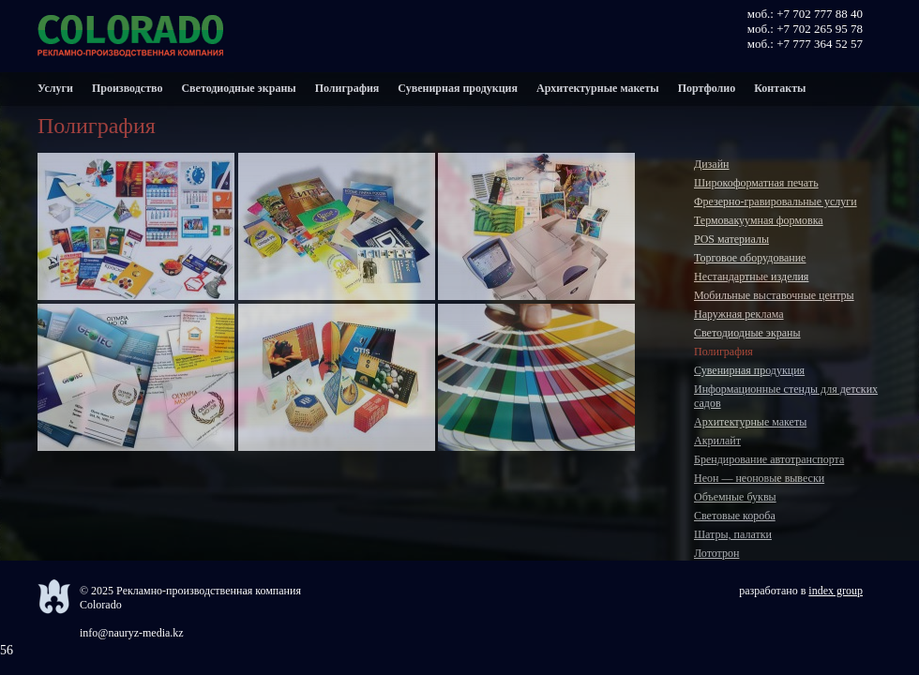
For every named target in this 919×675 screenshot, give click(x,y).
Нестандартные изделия (751, 276)
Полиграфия (347, 88)
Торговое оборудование (750, 257)
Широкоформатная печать (756, 182)
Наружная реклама (739, 314)
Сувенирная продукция (458, 88)
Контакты (780, 88)
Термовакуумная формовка (758, 220)
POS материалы (731, 239)
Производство (127, 88)
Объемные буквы (735, 496)
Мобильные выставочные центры (774, 295)
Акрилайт (717, 440)
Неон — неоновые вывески (759, 478)
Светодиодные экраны (238, 88)
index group (835, 590)
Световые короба (735, 515)
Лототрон (716, 553)
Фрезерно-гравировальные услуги (775, 201)
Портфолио (707, 88)
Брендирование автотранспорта (769, 459)
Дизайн (712, 164)
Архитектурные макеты (597, 88)
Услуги (55, 88)
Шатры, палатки (733, 534)
